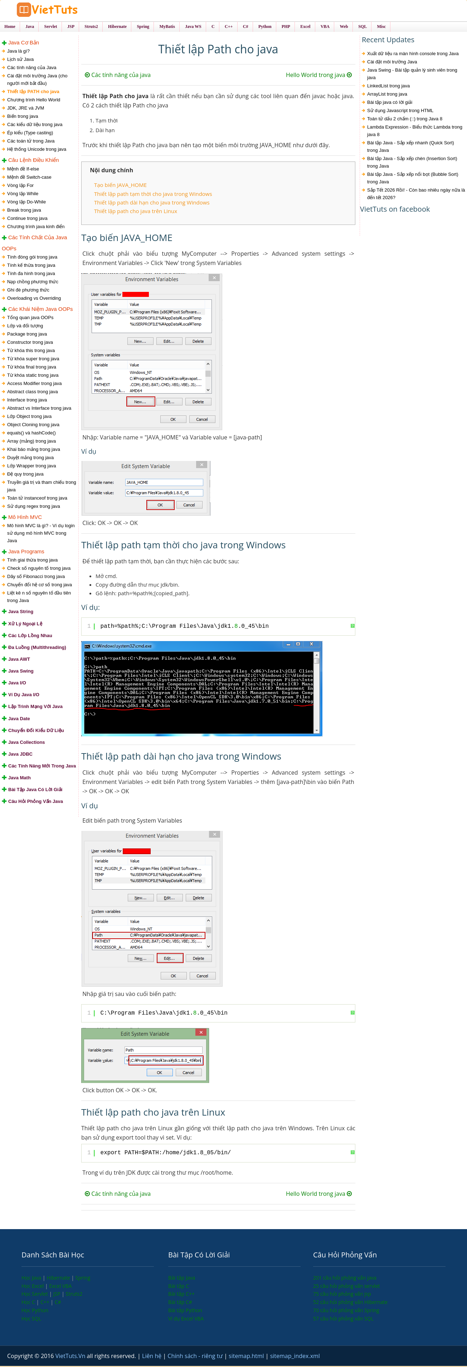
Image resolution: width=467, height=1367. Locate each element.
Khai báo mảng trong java (33, 450)
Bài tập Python (185, 1311)
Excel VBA (60, 1286)
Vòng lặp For (20, 186)
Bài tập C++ (181, 1294)
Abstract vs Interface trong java (39, 408)
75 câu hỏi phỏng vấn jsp (342, 1294)
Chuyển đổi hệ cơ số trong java (39, 585)
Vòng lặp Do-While (26, 202)
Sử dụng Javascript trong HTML (400, 111)
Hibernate (59, 1278)
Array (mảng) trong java (31, 441)
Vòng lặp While (22, 194)
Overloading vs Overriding (34, 299)
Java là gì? (18, 52)
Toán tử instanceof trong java (37, 498)
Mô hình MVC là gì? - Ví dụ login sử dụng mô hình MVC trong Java (41, 534)
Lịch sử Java (20, 60)
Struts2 (74, 1294)
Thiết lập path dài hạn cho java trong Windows (152, 203)
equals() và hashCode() (31, 433)
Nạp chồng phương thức (32, 282)
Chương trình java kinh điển (36, 227)
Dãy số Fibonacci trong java (36, 577)
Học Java (32, 1278)
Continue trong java (27, 219)
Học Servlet (35, 1294)
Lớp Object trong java (29, 417)
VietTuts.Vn (71, 1357)
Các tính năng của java (118, 76)
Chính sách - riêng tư (195, 1357)
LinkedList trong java (388, 87)
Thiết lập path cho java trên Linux (135, 212)
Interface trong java (27, 400)
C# (58, 1303)
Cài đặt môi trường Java (392, 63)
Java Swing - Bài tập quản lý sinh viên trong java (412, 74)
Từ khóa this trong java (31, 351)
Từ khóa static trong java (32, 376)
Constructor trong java (30, 343)
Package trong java (27, 334)
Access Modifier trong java (34, 384)
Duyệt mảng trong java (30, 458)
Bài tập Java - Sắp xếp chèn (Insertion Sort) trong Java (412, 163)
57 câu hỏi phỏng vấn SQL (343, 1319)
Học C (29, 1303)
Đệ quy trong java (25, 474)
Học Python (34, 1311)
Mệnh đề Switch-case (29, 177)
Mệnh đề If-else (23, 169)
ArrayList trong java (387, 95)
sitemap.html (247, 1357)
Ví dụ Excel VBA (186, 1319)
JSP (57, 1294)
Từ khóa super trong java (33, 359)
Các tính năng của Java (31, 68)
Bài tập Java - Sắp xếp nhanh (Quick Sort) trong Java (410, 147)
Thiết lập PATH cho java (33, 92)
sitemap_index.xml (295, 1357)
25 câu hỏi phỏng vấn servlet (346, 1286)
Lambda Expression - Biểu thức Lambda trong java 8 (414, 131)
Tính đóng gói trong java (32, 257)
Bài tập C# (180, 1303)
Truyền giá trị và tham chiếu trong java (41, 486)
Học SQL (31, 1319)
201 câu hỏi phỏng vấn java (344, 1278)
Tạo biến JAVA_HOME (120, 185)
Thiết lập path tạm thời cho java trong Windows (153, 194)
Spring (83, 1278)
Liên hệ (152, 1357)
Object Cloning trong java (33, 425)
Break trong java (24, 210)
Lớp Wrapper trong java (31, 466)
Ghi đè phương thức (28, 290)
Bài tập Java (181, 1278)
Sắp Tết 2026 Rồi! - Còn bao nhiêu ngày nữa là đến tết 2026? (416, 194)
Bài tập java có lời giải (389, 103)
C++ (45, 1303)
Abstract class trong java (32, 392)
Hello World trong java (319, 76)
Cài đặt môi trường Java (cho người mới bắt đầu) (37, 80)
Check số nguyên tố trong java (38, 569)
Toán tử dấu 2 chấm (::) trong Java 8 (404, 119)
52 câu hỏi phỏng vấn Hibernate (350, 1303)
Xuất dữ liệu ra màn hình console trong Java (413, 54)
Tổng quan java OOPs (30, 318)
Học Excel (33, 1286)
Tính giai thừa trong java (32, 561)
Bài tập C (178, 1286)
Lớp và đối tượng (25, 326)
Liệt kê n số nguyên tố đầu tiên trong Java (39, 597)
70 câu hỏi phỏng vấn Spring (346, 1311)
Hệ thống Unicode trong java (36, 150)
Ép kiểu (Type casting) (30, 133)
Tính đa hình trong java (31, 274)
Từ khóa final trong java (31, 367)
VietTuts (61, 10)
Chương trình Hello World (33, 101)
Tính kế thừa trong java (31, 266)
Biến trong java (22, 117)
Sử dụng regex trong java (33, 507)
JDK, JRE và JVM (25, 109)
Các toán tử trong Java (31, 142)
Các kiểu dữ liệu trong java (35, 125)
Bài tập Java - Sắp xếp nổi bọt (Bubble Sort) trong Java (412, 179)
